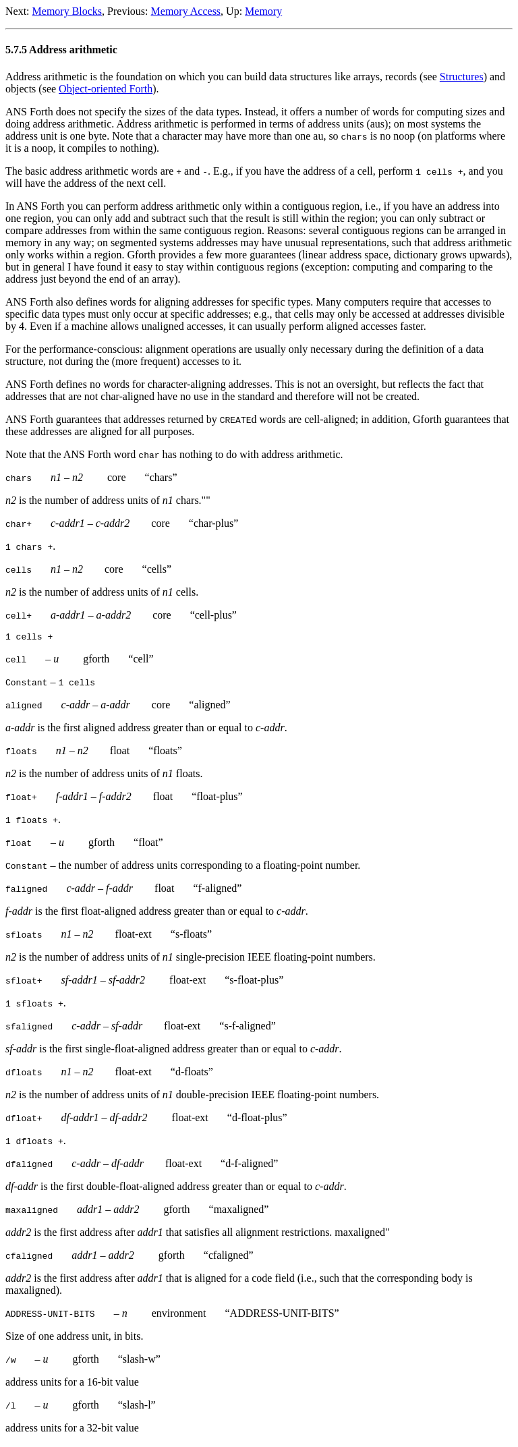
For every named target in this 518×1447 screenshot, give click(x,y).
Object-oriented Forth (105, 88)
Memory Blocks (67, 11)
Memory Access (186, 11)
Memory (263, 11)
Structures (462, 76)
